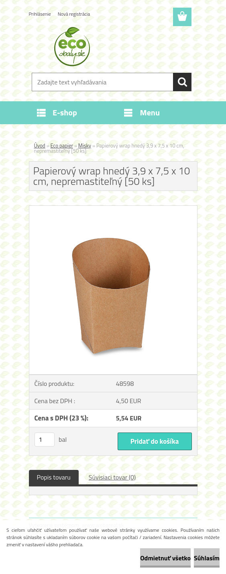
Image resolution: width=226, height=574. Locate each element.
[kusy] (45, 440)
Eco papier (62, 145)
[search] (182, 82)
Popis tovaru (54, 477)
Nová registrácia (74, 14)
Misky (84, 145)
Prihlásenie (40, 14)
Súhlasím (207, 558)
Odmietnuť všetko (165, 558)
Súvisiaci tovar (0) (112, 477)
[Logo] (108, 47)
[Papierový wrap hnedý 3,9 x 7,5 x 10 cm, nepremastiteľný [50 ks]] (113, 209)
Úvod (39, 145)
